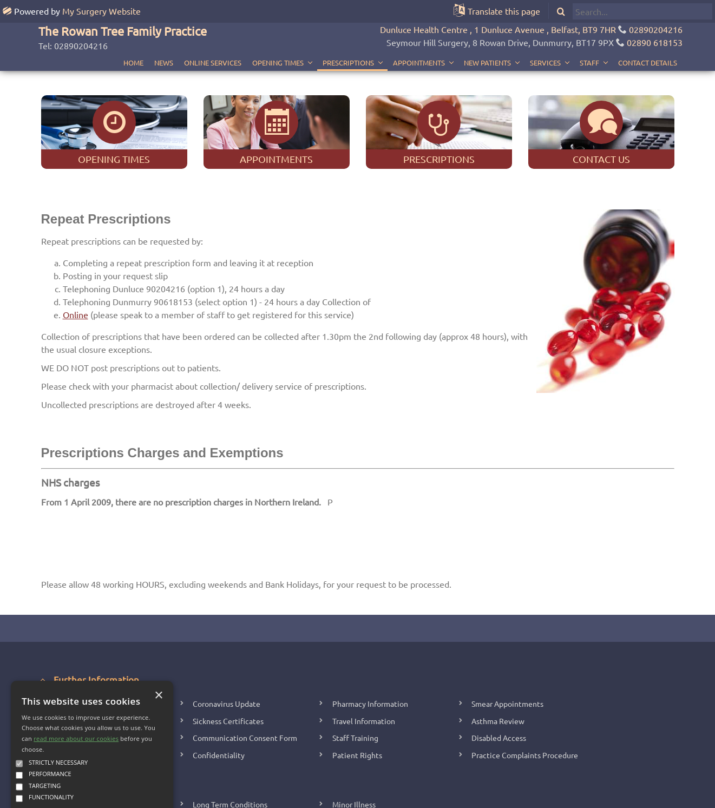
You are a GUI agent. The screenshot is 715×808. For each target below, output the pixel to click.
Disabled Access (498, 690)
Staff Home (355, 797)
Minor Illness (354, 756)
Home (133, 39)
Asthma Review (497, 673)
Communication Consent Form (245, 690)
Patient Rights (357, 707)
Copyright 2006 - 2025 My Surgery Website (246, 797)
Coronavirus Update (226, 655)
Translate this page (504, 10)
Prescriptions (348, 39)
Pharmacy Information (370, 655)
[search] (642, 11)
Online (75, 266)
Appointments (419, 39)
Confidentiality (219, 707)
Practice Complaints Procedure (524, 707)
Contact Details (647, 39)
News (163, 39)
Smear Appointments (507, 655)
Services (545, 39)
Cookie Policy (514, 797)
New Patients (487, 39)
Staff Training (355, 690)
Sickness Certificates (228, 673)
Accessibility (467, 797)
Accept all (54, 774)
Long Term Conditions (230, 756)
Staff (589, 39)
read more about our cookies (76, 691)
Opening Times (278, 39)
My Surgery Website (101, 10)
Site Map (429, 797)
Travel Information (363, 673)
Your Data (394, 797)
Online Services (212, 39)
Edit (325, 797)
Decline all (128, 774)
